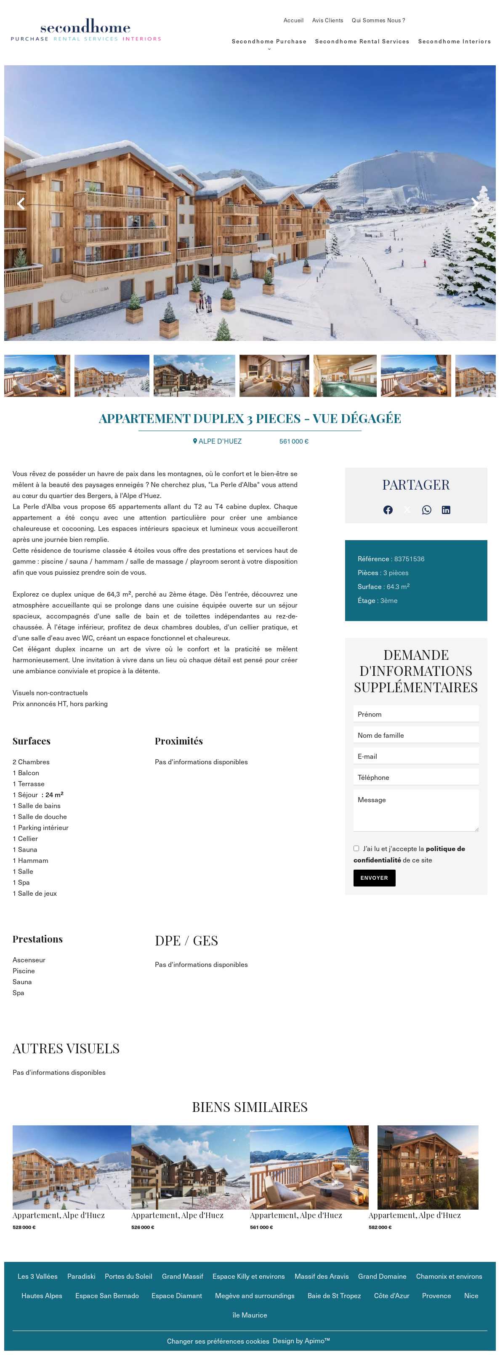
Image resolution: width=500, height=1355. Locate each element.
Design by (301, 1340)
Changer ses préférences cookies (218, 1341)
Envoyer (374, 878)
